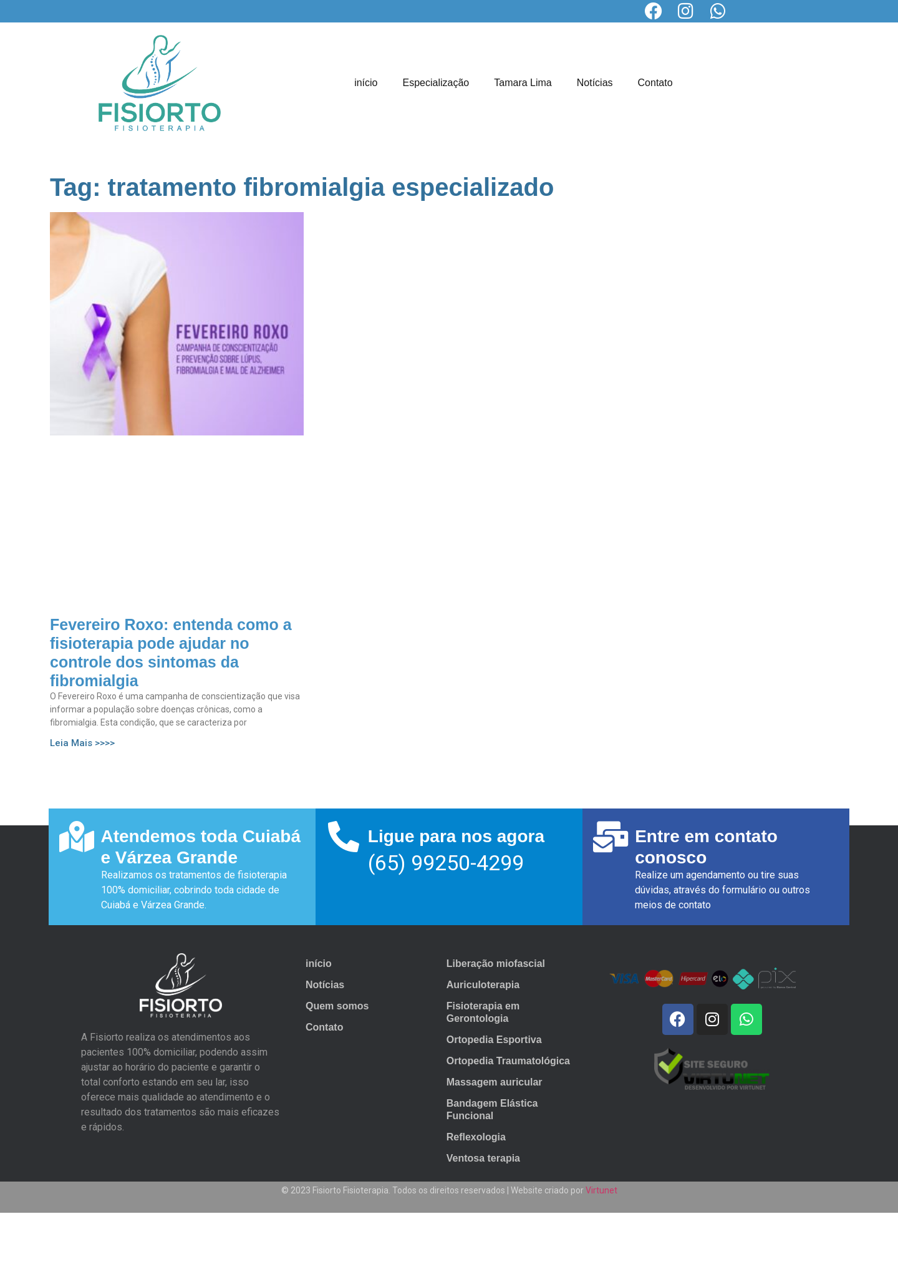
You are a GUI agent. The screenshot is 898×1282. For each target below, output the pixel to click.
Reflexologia (476, 1137)
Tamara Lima (522, 82)
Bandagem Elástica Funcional (492, 1109)
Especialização (436, 82)
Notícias (595, 82)
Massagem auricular (495, 1082)
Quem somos (337, 1006)
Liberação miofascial (496, 963)
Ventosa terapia (483, 1158)
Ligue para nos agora (456, 836)
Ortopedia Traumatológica (508, 1061)
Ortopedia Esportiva (494, 1039)
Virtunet (601, 1190)
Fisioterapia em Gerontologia (483, 1012)
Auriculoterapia (483, 984)
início (365, 82)
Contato (655, 82)
